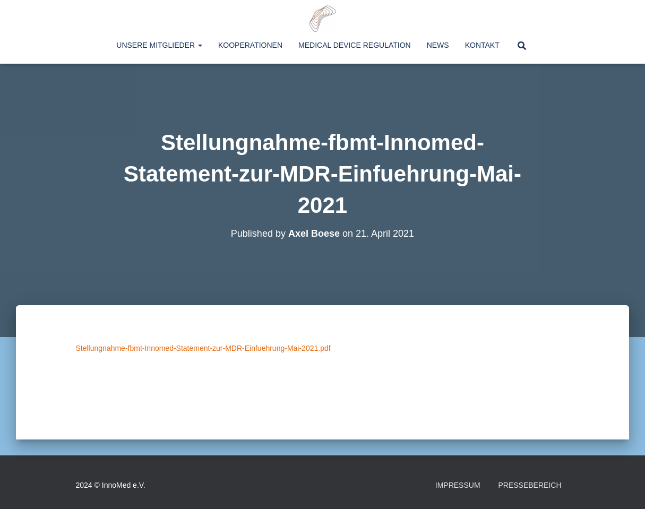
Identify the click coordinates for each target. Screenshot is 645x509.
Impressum (457, 485)
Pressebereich (529, 485)
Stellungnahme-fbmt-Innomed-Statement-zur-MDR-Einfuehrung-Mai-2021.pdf (203, 348)
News (438, 45)
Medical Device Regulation (354, 45)
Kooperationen (250, 45)
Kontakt (482, 45)
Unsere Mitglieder (159, 45)
